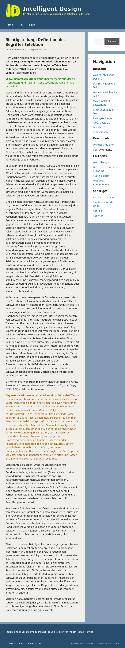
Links (32, 25)
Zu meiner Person (103, 197)
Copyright (98, 215)
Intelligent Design (52, 9)
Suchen (111, 41)
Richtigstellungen (103, 118)
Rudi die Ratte (101, 175)
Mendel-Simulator (103, 144)
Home (9, 25)
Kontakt (97, 210)
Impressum (77, 643)
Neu (21, 25)
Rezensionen (100, 132)
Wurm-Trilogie (101, 162)
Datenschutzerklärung (108, 643)
